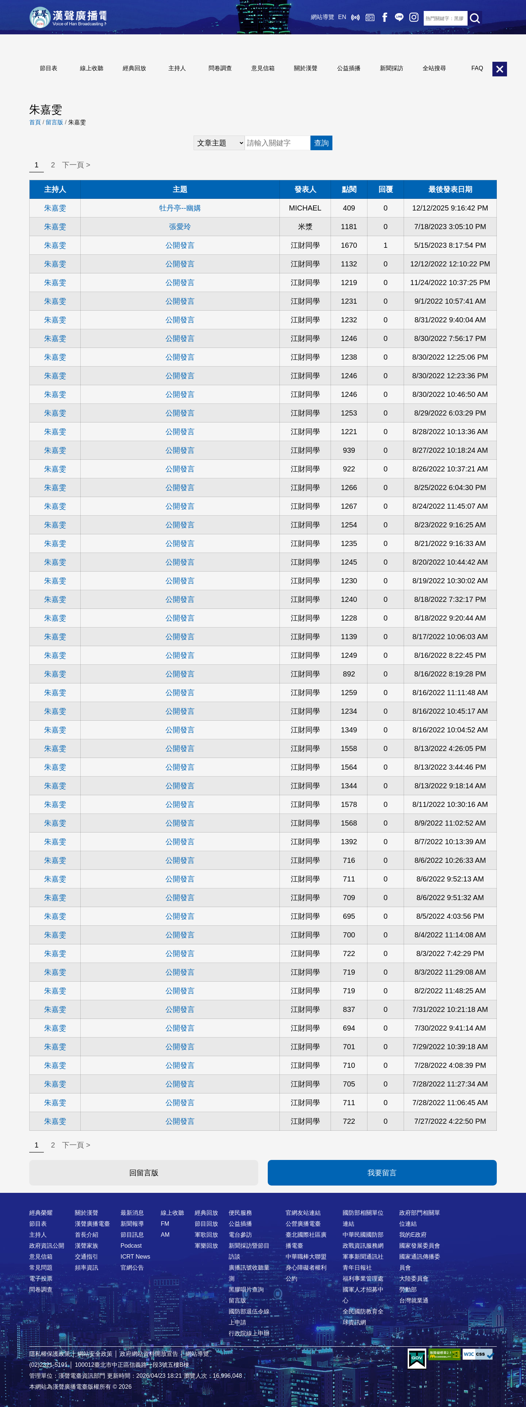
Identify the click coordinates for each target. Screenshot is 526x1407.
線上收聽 (343, 18)
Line (387, 18)
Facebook (372, 18)
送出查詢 (475, 18)
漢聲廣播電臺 (75, 18)
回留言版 (144, 1173)
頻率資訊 (86, 1267)
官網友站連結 (303, 1213)
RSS (416, 18)
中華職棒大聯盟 (306, 1257)
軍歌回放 (206, 1235)
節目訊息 (132, 1235)
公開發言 (180, 245)
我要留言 (382, 1173)
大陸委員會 (413, 1278)
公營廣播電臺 (303, 1224)
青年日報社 (357, 1267)
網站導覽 (311, 18)
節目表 (48, 68)
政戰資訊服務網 (363, 1246)
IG (401, 18)
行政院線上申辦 (249, 1333)
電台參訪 (240, 1235)
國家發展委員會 (419, 1246)
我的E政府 (413, 1235)
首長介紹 (86, 1235)
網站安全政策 (95, 1354)
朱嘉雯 (55, 208)
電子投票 (41, 1278)
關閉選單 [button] (499, 69)
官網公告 (132, 1267)
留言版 (54, 122)
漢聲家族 (86, 1246)
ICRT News (135, 1257)
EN (330, 18)
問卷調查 (220, 68)
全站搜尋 (434, 68)
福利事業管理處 (363, 1278)
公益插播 (349, 68)
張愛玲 (180, 227)
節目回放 (206, 1224)
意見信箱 (263, 68)
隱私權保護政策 (49, 1354)
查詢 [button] (321, 143)
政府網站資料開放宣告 (149, 1354)
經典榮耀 (41, 1213)
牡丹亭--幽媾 (180, 208)
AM (165, 1235)
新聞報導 (132, 1224)
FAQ (477, 68)
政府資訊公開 (46, 1246)
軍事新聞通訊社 (363, 1257)
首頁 (35, 122)
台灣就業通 (413, 1300)
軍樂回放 (206, 1246)
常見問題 (41, 1267)
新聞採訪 (391, 68)
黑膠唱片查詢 (246, 1289)
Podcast (131, 1246)
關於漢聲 (305, 68)
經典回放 (358, 18)
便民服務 (240, 1213)
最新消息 (132, 1213)
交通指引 (86, 1257)
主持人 (177, 68)
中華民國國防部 (363, 1235)
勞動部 (408, 1289)
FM (165, 1224)
